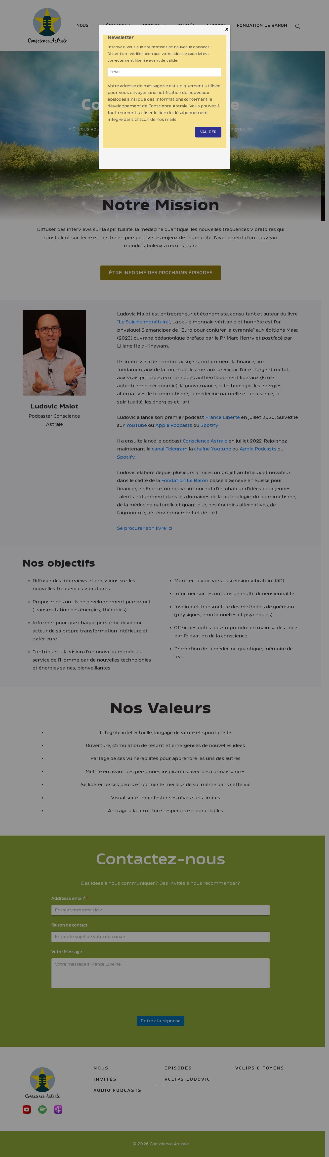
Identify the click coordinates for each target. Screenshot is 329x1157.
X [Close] (226, 29)
